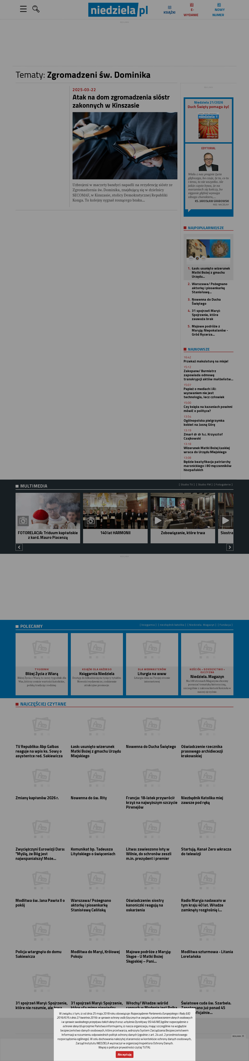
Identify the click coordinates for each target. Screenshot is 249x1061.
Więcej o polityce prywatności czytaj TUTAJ (124, 1047)
